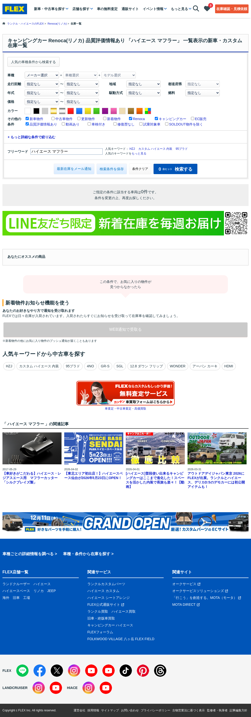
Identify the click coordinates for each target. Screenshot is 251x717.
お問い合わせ (130, 710)
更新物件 (88, 119)
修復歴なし (126, 124)
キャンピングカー (172, 119)
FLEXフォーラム (100, 632)
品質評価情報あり (43, 124)
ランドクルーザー (16, 584)
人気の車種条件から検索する (33, 62)
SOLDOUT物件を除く (186, 124)
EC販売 (200, 119)
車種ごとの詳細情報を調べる (28, 554)
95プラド (182, 149)
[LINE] (22, 670)
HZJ (132, 149)
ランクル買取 (97, 611)
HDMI (228, 366)
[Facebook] (39, 670)
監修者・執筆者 (217, 710)
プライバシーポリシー (155, 710)
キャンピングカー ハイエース (110, 625)
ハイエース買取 (123, 611)
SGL (119, 366)
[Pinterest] (143, 670)
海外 (5, 598)
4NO (90, 366)
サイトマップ (110, 710)
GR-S (105, 366)
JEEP (51, 591)
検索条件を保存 (112, 169)
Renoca (139, 119)
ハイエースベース (16, 591)
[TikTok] (126, 670)
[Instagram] (74, 670)
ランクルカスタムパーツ (106, 584)
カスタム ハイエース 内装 (155, 149)
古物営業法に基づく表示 (188, 710)
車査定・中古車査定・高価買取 (125, 408)
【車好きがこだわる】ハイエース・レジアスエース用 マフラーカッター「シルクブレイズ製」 (31, 477)
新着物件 (114, 119)
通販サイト (130, 9)
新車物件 (36, 119)
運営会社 (79, 710)
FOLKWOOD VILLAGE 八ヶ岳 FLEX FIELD (120, 639)
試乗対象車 (151, 124)
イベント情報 (153, 9)
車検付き (98, 124)
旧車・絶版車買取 (101, 618)
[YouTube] (91, 670)
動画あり (72, 124)
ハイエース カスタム (103, 591)
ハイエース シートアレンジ (108, 598)
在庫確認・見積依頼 (231, 9)
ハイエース (42, 584)
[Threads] (160, 670)
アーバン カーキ (205, 366)
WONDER (178, 366)
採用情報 (93, 710)
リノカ (38, 591)
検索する (175, 169)
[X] (57, 670)
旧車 (16, 598)
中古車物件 (64, 119)
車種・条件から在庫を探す (86, 554)
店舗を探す (81, 9)
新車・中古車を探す (49, 9)
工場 (26, 598)
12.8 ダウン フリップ (146, 366)
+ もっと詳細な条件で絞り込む (31, 137)
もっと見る (179, 9)
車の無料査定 (107, 9)
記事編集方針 (238, 710)
